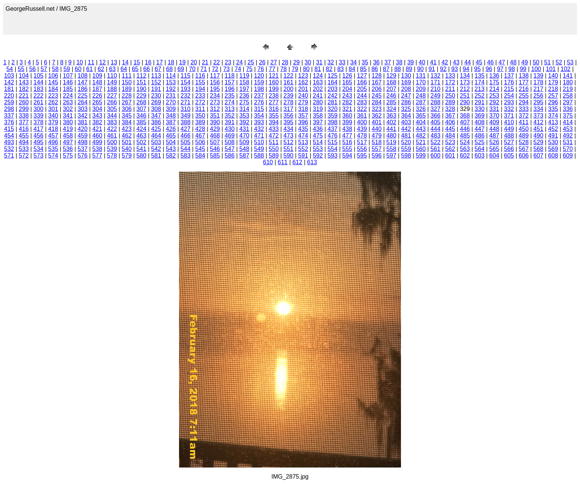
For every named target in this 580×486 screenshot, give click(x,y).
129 (392, 75)
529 (538, 142)
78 (283, 69)
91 (431, 69)
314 (244, 109)
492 (568, 135)
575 (68, 155)
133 (450, 75)
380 (68, 122)
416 (24, 129)
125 (333, 75)
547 (230, 149)
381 (83, 122)
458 (68, 135)
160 (274, 82)
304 (97, 109)
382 (97, 122)
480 (392, 135)
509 (244, 142)
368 (465, 115)
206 (377, 89)
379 (53, 122)
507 (215, 142)
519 (392, 142)
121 (274, 75)
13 (114, 62)
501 (127, 142)
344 (112, 115)
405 (436, 122)
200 (288, 89)
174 (480, 82)
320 (333, 109)
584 (200, 155)
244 (362, 95)
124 (318, 75)
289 (450, 102)
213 (480, 89)
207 (392, 89)
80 (306, 69)
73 (226, 69)
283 (362, 102)
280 (318, 102)
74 (238, 69)
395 (288, 122)
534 (39, 149)
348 (171, 115)
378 (39, 122)
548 (244, 149)
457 (53, 135)
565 (494, 149)
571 (9, 155)
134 (465, 75)
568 (538, 149)
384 (127, 122)
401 (377, 122)
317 (288, 109)
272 (200, 102)
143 (24, 82)
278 (288, 102)
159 (259, 82)
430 (230, 129)
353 (244, 115)
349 (185, 115)
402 (392, 122)
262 (53, 102)
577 (97, 155)
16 (148, 62)
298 (9, 109)
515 (333, 142)
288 (436, 102)
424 (141, 129)
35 (365, 62)
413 (553, 122)
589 (274, 155)
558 (392, 149)
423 (127, 129)
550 (274, 149)
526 (494, 142)
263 (68, 102)
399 (347, 122)
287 (421, 102)
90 (420, 69)
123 (303, 75)
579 (127, 155)
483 (436, 135)
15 (137, 62)
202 (318, 89)
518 (377, 142)
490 (538, 135)
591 (303, 155)
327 (436, 109)
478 (362, 135)
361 (362, 115)
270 (171, 102)
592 (318, 155)
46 (490, 62)
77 (272, 69)
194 (200, 89)
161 (288, 82)
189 (127, 89)
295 (538, 102)
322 (362, 109)
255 (524, 95)
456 (39, 135)
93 (454, 69)
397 (318, 122)
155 (200, 82)
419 (68, 129)
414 (568, 122)
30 (307, 62)
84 (352, 69)
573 (39, 155)
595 (362, 155)
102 (566, 69)
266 (112, 102)
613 (312, 162)
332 (509, 109)
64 (124, 69)
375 (568, 115)
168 (392, 82)
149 (112, 82)
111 (127, 75)
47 (502, 62)
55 (21, 69)
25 (250, 62)
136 (494, 75)
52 (559, 62)
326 (421, 109)
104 (24, 75)
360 (347, 115)
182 (24, 89)
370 (494, 115)
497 (68, 142)
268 (141, 102)
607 (538, 155)
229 (141, 95)
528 (524, 142)
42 (444, 62)
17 (159, 62)
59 (66, 69)
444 (436, 129)
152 (156, 82)
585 (215, 155)
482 (421, 135)
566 (509, 149)
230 (156, 95)
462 (127, 135)
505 (185, 142)
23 (228, 62)
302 (68, 109)
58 (55, 69)
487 (494, 135)
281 (333, 102)
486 (480, 135)
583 (185, 155)
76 (260, 69)
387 (171, 122)
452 (553, 129)
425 (156, 129)
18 (171, 62)
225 (83, 95)
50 (536, 62)
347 (156, 115)
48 (513, 62)
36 (376, 62)
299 (24, 109)
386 (156, 122)
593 (333, 155)
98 (511, 69)
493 (9, 142)
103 (9, 75)
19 (182, 62)
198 (259, 89)
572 (24, 155)
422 (112, 129)
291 (480, 102)
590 (288, 155)
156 (215, 82)
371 (509, 115)
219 (568, 89)
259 (9, 102)
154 (185, 82)
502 (141, 142)
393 (259, 122)
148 (97, 82)
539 (112, 149)
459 (83, 135)
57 (44, 69)
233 (200, 95)
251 (465, 95)
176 (509, 82)
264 (83, 102)
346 (141, 115)
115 (185, 75)
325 (406, 109)
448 (494, 129)
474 (303, 135)
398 (333, 122)
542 (156, 149)
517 (362, 142)
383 (112, 122)
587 (244, 155)
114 (171, 75)
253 (494, 95)
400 (362, 122)
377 (24, 122)
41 (433, 62)
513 (303, 142)
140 (553, 75)
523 (450, 142)
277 (274, 102)
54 (9, 69)
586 (230, 155)
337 (9, 115)
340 (53, 115)
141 (568, 75)
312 (215, 109)
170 (421, 82)
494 (24, 142)
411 (524, 122)
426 (171, 129)
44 (467, 62)
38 (399, 62)
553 (318, 149)
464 (156, 135)
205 (362, 89)
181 (9, 89)
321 (347, 109)
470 (244, 135)
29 (296, 62)
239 (288, 95)
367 (450, 115)
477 (347, 135)
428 (200, 129)
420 (83, 129)
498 (83, 142)
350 (200, 115)
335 (553, 109)
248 (421, 95)
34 (353, 62)
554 (333, 149)
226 (97, 95)
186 (83, 89)
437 (333, 129)
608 (553, 155)
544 (185, 149)
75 (249, 69)
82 (329, 69)
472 (274, 135)
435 (303, 129)
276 (259, 102)
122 (288, 75)
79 (294, 69)
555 (347, 149)
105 (39, 75)
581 (156, 155)
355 (274, 115)
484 (450, 135)
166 (362, 82)
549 (259, 149)
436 (318, 129)
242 (333, 95)
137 (509, 75)
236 (244, 95)
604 (494, 155)
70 (192, 69)
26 (262, 62)
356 (288, 115)
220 (9, 95)
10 (79, 62)
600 (436, 155)
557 (377, 149)
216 (524, 89)
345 (127, 115)
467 (200, 135)
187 (97, 89)
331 (494, 109)
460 (97, 135)
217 (538, 89)
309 (171, 109)
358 (318, 115)
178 (538, 82)
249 (436, 95)
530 (553, 142)
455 (24, 135)
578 (112, 155)
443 (421, 129)
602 (465, 155)
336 (568, 109)
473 (288, 135)
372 (524, 115)
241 (318, 95)
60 (78, 69)
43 (456, 62)
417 (39, 129)
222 (39, 95)
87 (386, 69)
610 (268, 162)
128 (377, 75)
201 (303, 89)
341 (68, 115)
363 (392, 115)
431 (244, 129)
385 (141, 122)
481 (406, 135)
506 (200, 142)
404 (421, 122)
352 (230, 115)
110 (112, 75)
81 (317, 69)
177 (524, 82)
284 (377, 102)
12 (102, 62)
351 (215, 115)
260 (24, 102)
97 (500, 69)
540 (127, 149)
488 (509, 135)
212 (465, 89)
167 (377, 82)
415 (9, 129)
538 (97, 149)
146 (68, 82)
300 (39, 109)
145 (53, 82)
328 (450, 109)
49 (524, 62)
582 (171, 155)
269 (156, 102)
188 (112, 89)
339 (39, 115)
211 (450, 89)
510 (259, 142)
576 (83, 155)
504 (171, 142)
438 (347, 129)
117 (215, 75)
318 (303, 109)
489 (524, 135)
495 (39, 142)
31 (319, 62)
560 (421, 149)
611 (283, 162)
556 (362, 149)
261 (39, 102)
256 (538, 95)
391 (230, 122)
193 (185, 89)
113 (156, 75)
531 (568, 142)
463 (141, 135)
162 (303, 82)
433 (274, 129)
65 (135, 69)
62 (101, 69)
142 (9, 82)
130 (406, 75)
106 (53, 75)
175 (494, 82)
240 (303, 95)
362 (377, 115)
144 (39, 82)
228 (127, 95)
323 (377, 109)
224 (68, 95)
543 (171, 149)
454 (9, 135)
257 (553, 95)
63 (112, 69)
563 (465, 149)
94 (466, 69)
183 (39, 89)
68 (169, 69)
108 (83, 75)
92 (443, 69)
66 (146, 69)
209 (421, 89)
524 (465, 142)
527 (509, 142)
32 (330, 62)
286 (406, 102)
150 (127, 82)
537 (83, 149)
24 (239, 62)
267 (127, 102)
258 (568, 95)
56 (32, 69)
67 (158, 69)
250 (450, 95)
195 (215, 89)
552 (303, 149)
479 (377, 135)
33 (342, 62)
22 (216, 62)
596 (377, 155)
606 (524, 155)
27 (273, 62)
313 (230, 109)
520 (406, 142)
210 (436, 89)
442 (406, 129)
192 (171, 89)
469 (230, 135)
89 (409, 69)
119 (244, 75)
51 (547, 62)
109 (97, 75)
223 (53, 95)
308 (156, 109)
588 (259, 155)
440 (377, 129)
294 (524, 102)
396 (303, 122)
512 (288, 142)
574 (53, 155)
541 (141, 149)
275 (244, 102)
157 (230, 82)
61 (89, 69)
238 (274, 95)
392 (244, 122)
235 (230, 95)
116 (200, 75)
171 (436, 82)
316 (274, 109)
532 (9, 149)
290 (465, 102)
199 (274, 89)
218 (553, 89)
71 (203, 69)
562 (450, 149)
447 (480, 129)
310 (185, 109)
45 (479, 62)
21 (205, 62)
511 (274, 142)
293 (509, 102)
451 (538, 129)
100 (536, 69)
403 (406, 122)
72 (215, 69)
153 (171, 82)
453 (568, 129)
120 (259, 75)
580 (141, 155)
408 (480, 122)
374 (553, 115)
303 (83, 109)
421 (97, 129)
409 (494, 122)
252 (480, 95)
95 (477, 69)
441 (392, 129)
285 (392, 102)
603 (480, 155)
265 (97, 102)
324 (392, 109)
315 (259, 109)
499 (97, 142)
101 (551, 69)
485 (465, 135)
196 (230, 89)
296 (553, 102)
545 (200, 149)
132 (436, 75)
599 (421, 155)
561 (436, 149)
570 (568, 149)
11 (91, 62)
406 (450, 122)
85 (363, 69)
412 (538, 122)
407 (465, 122)
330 (480, 109)
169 (406, 82)
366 (436, 115)
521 (421, 142)
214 (494, 89)
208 (406, 89)
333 (524, 109)
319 (318, 109)
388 (185, 122)
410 (509, 122)
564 (480, 149)
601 (450, 155)
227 (112, 95)
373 (538, 115)
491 (553, 135)
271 (185, 102)
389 (200, 122)
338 (24, 115)
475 (318, 135)
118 (230, 75)
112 (141, 75)
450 (524, 129)
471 (259, 135)
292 (494, 102)
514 (318, 142)
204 (347, 89)
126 (347, 75)
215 (509, 89)
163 (318, 82)
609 (568, 155)
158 (244, 82)
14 (125, 62)
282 (347, 102)
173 (465, 82)
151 (141, 82)
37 (387, 62)
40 (422, 62)
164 (333, 82)
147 (83, 82)
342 (83, 115)
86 (374, 69)
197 (244, 89)
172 (450, 82)
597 (392, 155)
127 (362, 75)
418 (53, 129)
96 (489, 69)
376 (9, 122)
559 (406, 149)
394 (274, 122)
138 (524, 75)
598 (406, 155)
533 (24, 149)
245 (377, 95)
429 (215, 129)
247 (406, 95)
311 (200, 109)
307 (141, 109)
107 (68, 75)
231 (171, 95)
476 (333, 135)
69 (181, 69)
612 (298, 162)
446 (465, 129)
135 (480, 75)
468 (215, 135)
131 (421, 75)
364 (406, 115)
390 (215, 122)
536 (68, 149)
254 (509, 95)
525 (480, 142)
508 (230, 142)
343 (97, 115)
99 (523, 69)
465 (171, 135)
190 (141, 89)
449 (509, 129)
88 (397, 69)
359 (333, 115)
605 (509, 155)
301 (53, 109)
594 (347, 155)
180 (568, 82)
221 (24, 95)
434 (288, 129)
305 (112, 109)
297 (568, 102)
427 (185, 129)
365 (421, 115)
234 (215, 95)
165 (347, 82)
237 (259, 95)
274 (230, 102)
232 (185, 95)
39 (410, 62)
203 (333, 89)
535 (53, 149)
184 (53, 89)
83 (340, 69)
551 (288, 149)
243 (347, 95)
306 (127, 109)
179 (553, 82)
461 (112, 135)
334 (538, 109)
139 (538, 75)
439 (362, 129)
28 (285, 62)
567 (524, 149)
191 (156, 89)
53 (570, 62)
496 (53, 142)
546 (215, 149)
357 (303, 115)
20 (193, 62)
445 (450, 129)
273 (215, 102)
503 (156, 142)
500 (112, 142)
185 (68, 89)
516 (347, 142)
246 (392, 95)
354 (259, 115)
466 (185, 135)
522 (436, 142)
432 (259, 129)
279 (303, 102)
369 (480, 115)
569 (553, 149)
